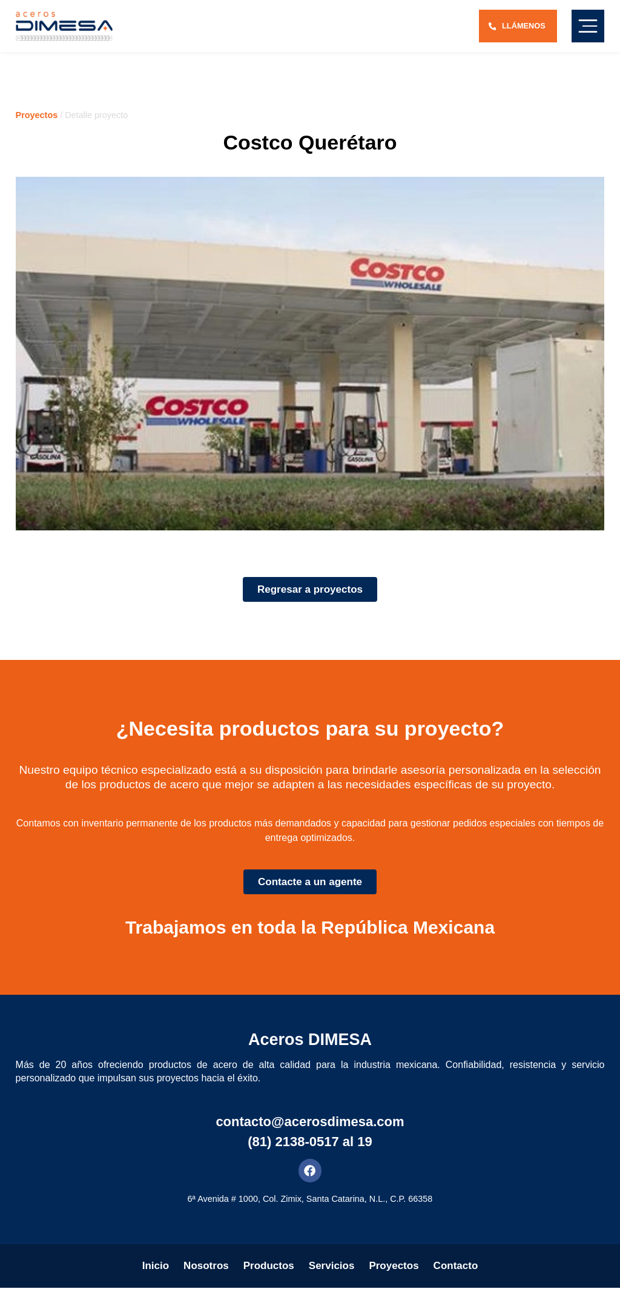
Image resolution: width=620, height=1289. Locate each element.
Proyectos (37, 115)
